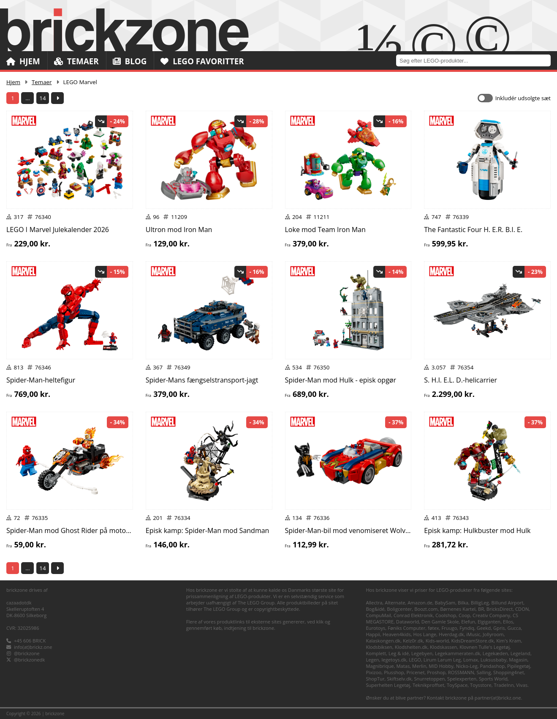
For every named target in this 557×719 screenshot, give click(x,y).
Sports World (493, 678)
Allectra (374, 602)
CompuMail (378, 615)
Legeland (520, 653)
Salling (483, 672)
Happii (373, 634)
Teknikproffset (428, 685)
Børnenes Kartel (457, 609)
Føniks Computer (406, 628)
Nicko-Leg (467, 666)
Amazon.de (420, 602)
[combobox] (476, 60)
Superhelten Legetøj (388, 685)
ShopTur (375, 678)
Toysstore (481, 685)
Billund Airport (507, 602)
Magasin (518, 659)
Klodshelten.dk (411, 647)
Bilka (463, 602)
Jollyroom (493, 634)
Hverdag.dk (451, 634)
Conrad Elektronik (413, 615)
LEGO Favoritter (204, 61)
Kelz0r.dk (413, 640)
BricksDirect (499, 609)
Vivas (521, 685)
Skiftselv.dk (399, 678)
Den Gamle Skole (440, 621)
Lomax (470, 659)
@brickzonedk (29, 659)
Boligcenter (399, 609)
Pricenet (415, 672)
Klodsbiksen (379, 647)
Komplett (376, 653)
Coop (464, 615)
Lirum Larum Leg (442, 659)
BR (481, 609)
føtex (433, 628)
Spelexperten (461, 678)
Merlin (419, 666)
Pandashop (492, 666)
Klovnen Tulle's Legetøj (484, 647)
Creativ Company (491, 615)
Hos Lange (425, 634)
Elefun (468, 621)
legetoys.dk (394, 659)
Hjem (23, 61)
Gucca (514, 628)
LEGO (415, 659)
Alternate (395, 602)
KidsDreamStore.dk (472, 640)
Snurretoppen (429, 678)
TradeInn (504, 685)
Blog (130, 61)
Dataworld (407, 621)
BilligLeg (480, 602)
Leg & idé (399, 653)
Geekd (484, 628)
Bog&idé (375, 609)
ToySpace (457, 685)
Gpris (499, 628)
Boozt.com (425, 609)
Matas (403, 666)
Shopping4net (508, 672)
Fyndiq (466, 628)
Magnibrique (380, 666)
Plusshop (394, 672)
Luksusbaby (494, 659)
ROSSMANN (461, 672)
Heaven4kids (397, 634)
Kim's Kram (508, 640)
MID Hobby (441, 666)
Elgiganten (489, 621)
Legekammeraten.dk (457, 653)
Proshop (436, 672)
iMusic (473, 634)
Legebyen (421, 653)
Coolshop (445, 615)
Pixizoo (373, 672)
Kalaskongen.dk (383, 640)
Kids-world (437, 640)
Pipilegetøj (518, 666)
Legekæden (495, 653)
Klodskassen (443, 647)
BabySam (445, 602)
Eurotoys (375, 628)
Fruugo (449, 628)
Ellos (508, 621)
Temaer (76, 61)
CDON (522, 609)
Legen (372, 659)
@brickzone (27, 653)
